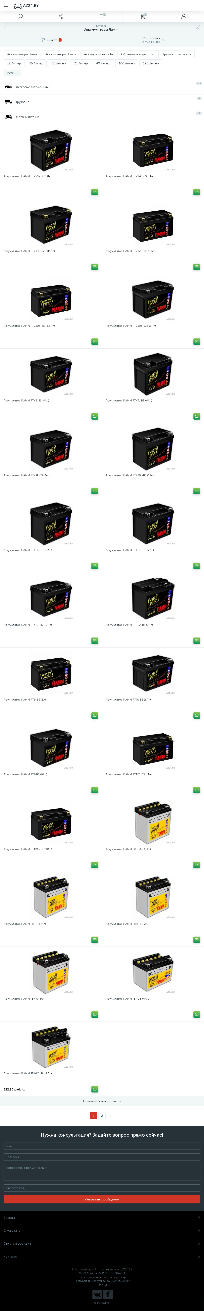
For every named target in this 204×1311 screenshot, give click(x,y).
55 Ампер (36, 63)
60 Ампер (59, 63)
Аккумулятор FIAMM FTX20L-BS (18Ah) (130, 475)
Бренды (102, 1218)
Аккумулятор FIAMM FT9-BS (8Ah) (25, 699)
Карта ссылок (102, 1302)
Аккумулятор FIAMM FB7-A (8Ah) (24, 998)
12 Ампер (14, 63)
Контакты (102, 1256)
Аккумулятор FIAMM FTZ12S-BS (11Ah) (130, 251)
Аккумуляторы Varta (98, 54)
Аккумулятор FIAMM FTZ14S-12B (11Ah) (29, 251)
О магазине (102, 1230)
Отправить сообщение (102, 1199)
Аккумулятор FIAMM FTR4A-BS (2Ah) (129, 625)
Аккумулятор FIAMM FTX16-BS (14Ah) (28, 550)
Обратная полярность (137, 54)
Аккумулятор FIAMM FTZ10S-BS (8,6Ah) (29, 326)
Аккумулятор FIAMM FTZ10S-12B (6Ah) (131, 326)
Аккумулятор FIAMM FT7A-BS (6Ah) (128, 699)
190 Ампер (151, 63)
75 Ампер (81, 63)
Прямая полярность (176, 54)
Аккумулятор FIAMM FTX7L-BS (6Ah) (129, 400)
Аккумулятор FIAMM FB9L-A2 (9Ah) (128, 849)
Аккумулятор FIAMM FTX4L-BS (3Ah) (27, 475)
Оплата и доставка (102, 1243)
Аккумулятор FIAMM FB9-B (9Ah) (25, 924)
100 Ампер (127, 63)
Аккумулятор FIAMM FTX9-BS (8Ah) (26, 400)
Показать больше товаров (102, 1101)
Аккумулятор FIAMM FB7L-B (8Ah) (127, 924)
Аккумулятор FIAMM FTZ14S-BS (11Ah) (130, 176)
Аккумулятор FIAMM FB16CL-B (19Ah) (28, 1073)
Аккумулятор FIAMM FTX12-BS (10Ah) (28, 625)
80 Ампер (103, 63)
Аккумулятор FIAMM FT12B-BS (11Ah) (129, 774)
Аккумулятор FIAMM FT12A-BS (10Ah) (28, 849)
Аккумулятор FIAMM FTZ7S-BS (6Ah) (27, 176)
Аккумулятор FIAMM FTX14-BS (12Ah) (130, 550)
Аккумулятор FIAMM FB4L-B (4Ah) (127, 998)
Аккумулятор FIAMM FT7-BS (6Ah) (25, 774)
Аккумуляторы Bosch (60, 54)
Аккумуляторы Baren (22, 54)
